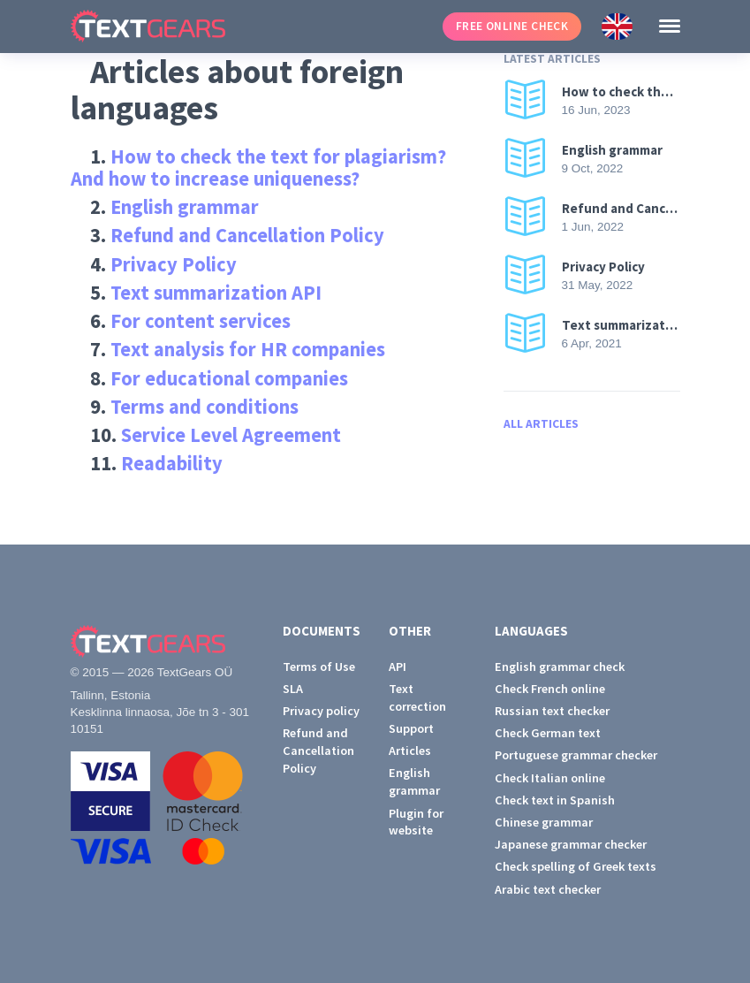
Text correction (417, 697)
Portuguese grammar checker (576, 755)
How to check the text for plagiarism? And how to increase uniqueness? (259, 167)
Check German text (548, 733)
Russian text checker (552, 711)
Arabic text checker (548, 889)
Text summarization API (216, 292)
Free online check (512, 26)
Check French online (550, 689)
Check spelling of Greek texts (575, 866)
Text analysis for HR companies (247, 349)
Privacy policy (321, 711)
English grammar (184, 206)
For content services (200, 321)
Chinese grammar (544, 822)
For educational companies (229, 378)
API (397, 666)
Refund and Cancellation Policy (247, 235)
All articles (541, 423)
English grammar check (560, 666)
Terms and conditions (204, 406)
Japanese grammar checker (571, 844)
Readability (172, 463)
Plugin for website (416, 822)
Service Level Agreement (231, 435)
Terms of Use (319, 666)
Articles (410, 750)
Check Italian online (550, 778)
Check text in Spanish (555, 800)
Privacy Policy (173, 264)
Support (411, 728)
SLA (293, 689)
